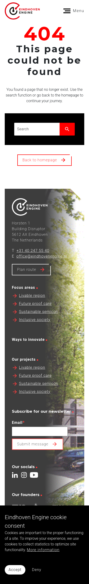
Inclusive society (34, 326)
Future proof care (35, 310)
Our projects (24, 366)
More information (43, 550)
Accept (15, 569)
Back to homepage (40, 160)
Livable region (32, 302)
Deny (36, 569)
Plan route (26, 276)
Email (18, 428)
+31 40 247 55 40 (33, 257)
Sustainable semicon (38, 318)
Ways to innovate (28, 346)
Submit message (32, 450)
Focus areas (23, 294)
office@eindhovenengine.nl (41, 263)
